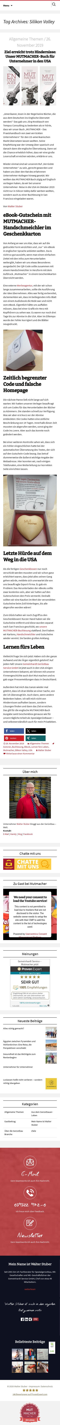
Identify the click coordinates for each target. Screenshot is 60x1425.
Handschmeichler (26, 634)
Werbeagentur (24, 285)
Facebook (28, 834)
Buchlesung (17, 746)
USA (30, 750)
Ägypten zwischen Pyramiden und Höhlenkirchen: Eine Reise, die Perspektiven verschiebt (19, 1044)
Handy (13, 834)
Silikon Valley (21, 750)
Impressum (34, 1386)
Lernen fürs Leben (39, 746)
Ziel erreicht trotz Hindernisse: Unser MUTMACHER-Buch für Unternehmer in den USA (30, 56)
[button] (14, 731)
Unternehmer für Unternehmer (18, 1066)
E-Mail (6, 834)
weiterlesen (30, 1289)
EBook (27, 746)
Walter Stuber (15, 206)
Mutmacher (8, 750)
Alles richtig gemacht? (13, 1028)
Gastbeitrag (10, 1121)
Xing (20, 834)
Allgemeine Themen (39, 743)
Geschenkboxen (28, 568)
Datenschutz (47, 1386)
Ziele (33, 1130)
